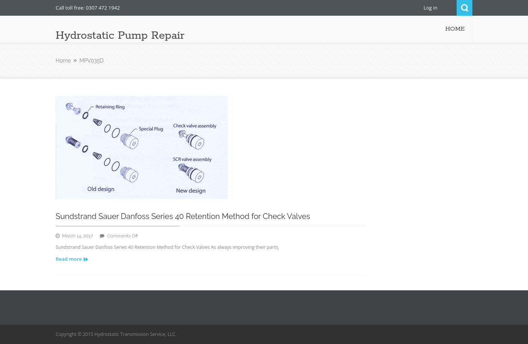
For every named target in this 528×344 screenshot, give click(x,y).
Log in (430, 7)
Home (63, 61)
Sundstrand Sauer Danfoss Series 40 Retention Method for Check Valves (183, 216)
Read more (72, 258)
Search (464, 8)
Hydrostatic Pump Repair (120, 35)
